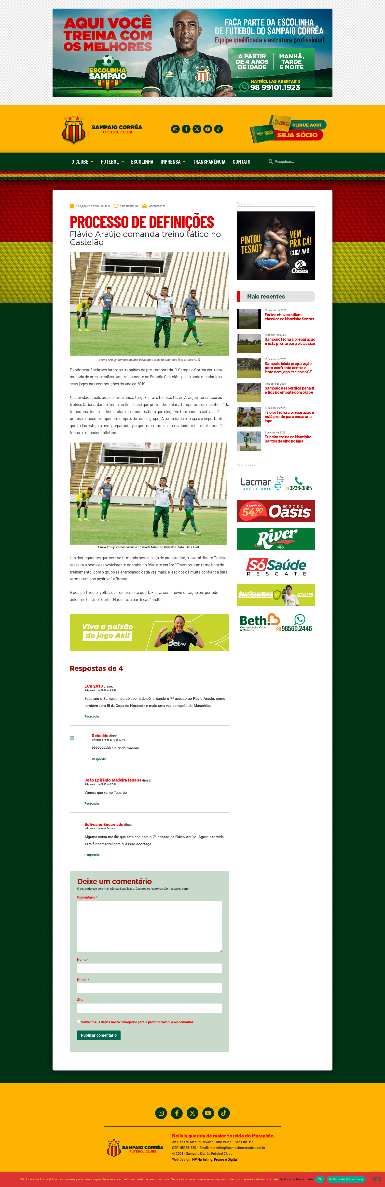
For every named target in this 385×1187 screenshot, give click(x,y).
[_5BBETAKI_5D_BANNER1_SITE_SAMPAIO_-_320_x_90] (276, 608)
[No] (377, 1179)
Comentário (87, 897)
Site (80, 999)
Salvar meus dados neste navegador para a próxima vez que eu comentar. (137, 1022)
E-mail (83, 979)
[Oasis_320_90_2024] (276, 524)
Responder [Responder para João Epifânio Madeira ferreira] (91, 803)
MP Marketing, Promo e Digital (214, 1159)
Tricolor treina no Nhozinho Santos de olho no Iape (288, 438)
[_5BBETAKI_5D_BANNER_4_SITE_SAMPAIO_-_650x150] (149, 653)
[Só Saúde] (276, 580)
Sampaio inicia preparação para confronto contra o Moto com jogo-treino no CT (288, 367)
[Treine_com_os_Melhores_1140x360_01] (192, 95)
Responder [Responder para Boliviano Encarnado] (91, 855)
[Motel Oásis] (276, 278)
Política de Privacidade (296, 1179)
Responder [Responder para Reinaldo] (99, 759)
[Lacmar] (276, 496)
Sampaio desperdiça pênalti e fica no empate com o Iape (289, 389)
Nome (82, 959)
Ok (320, 1179)
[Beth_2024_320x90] (276, 636)
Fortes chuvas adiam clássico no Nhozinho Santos (289, 316)
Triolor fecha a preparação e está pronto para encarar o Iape (289, 416)
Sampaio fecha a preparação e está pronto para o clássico (290, 341)
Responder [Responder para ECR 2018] (91, 716)
